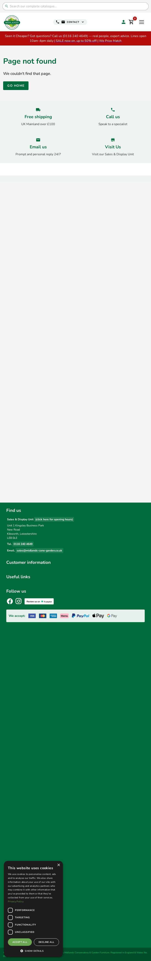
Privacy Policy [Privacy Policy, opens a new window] (16, 901)
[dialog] (33, 909)
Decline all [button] (46, 942)
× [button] (58, 865)
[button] (33, 950)
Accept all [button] (20, 942)
